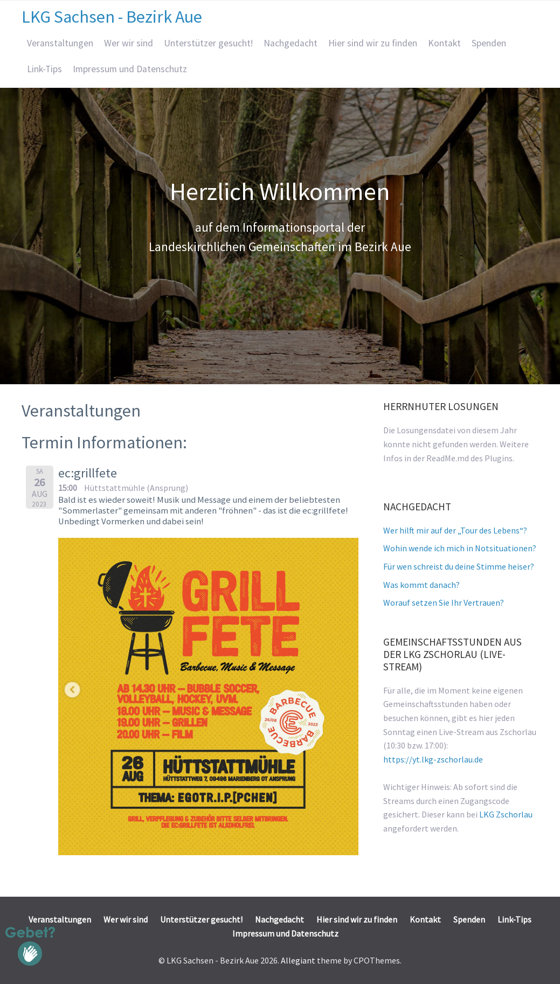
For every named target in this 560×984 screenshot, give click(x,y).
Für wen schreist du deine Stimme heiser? (458, 566)
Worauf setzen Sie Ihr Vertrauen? (443, 602)
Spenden (489, 43)
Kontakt (444, 43)
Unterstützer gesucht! (208, 43)
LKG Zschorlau (506, 814)
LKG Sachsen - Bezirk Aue (112, 16)
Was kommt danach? (421, 584)
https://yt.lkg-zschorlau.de (433, 759)
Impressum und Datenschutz (130, 69)
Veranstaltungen (60, 43)
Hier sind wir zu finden (372, 43)
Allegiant (298, 960)
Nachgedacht (290, 43)
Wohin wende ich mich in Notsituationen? (459, 548)
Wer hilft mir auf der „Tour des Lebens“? (455, 530)
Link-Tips (44, 69)
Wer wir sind (128, 43)
